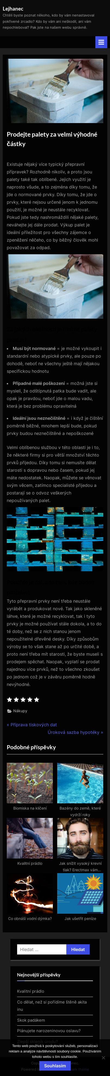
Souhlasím (55, 1065)
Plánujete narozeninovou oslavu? (49, 1030)
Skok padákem (31, 1020)
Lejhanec (13, 8)
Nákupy (20, 711)
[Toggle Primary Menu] (101, 42)
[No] (103, 1057)
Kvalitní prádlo (30, 991)
